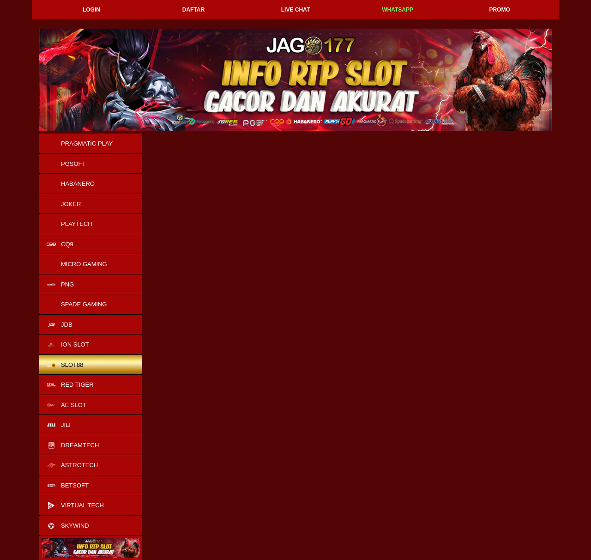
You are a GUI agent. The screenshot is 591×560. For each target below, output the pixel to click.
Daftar (193, 9)
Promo (499, 9)
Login (91, 9)
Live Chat (295, 9)
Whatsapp (397, 9)
